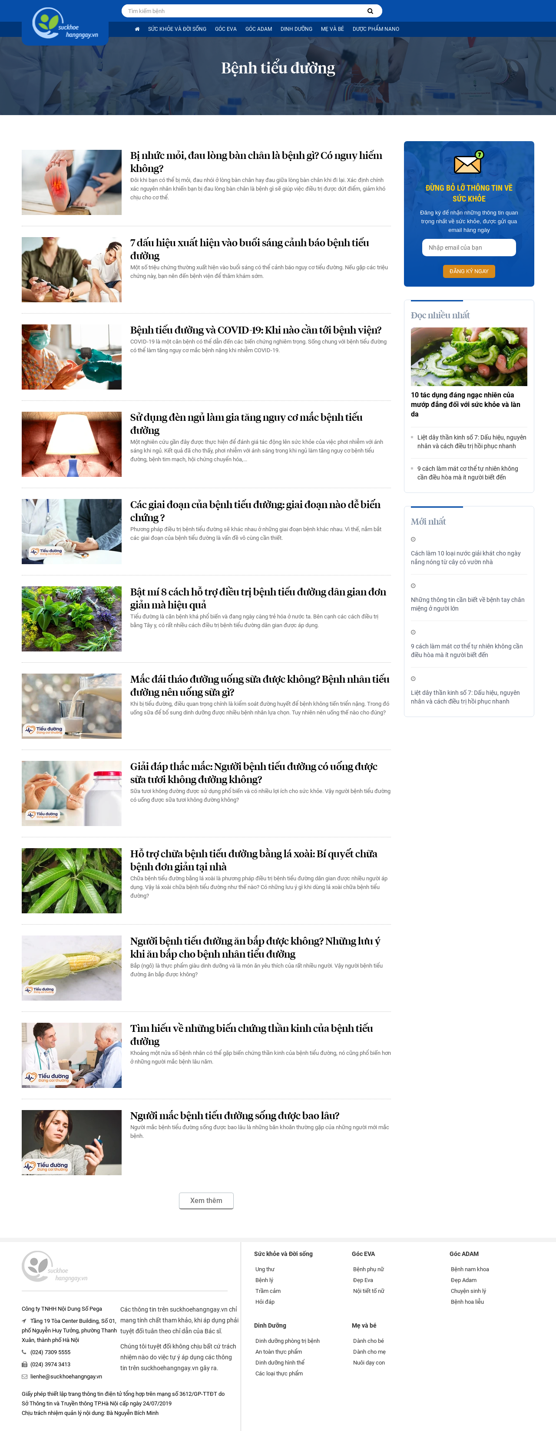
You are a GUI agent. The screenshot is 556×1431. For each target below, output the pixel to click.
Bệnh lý (264, 1280)
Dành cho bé (368, 1341)
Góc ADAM (258, 29)
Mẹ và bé (332, 29)
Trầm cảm (268, 1291)
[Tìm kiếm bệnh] (370, 11)
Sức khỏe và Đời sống (177, 29)
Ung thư (265, 1269)
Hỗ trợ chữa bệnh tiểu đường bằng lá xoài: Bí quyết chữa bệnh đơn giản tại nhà (253, 860)
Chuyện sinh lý (468, 1291)
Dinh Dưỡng (296, 29)
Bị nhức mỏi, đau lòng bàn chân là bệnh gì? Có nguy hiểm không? (256, 162)
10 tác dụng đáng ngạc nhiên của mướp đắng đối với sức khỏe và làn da (465, 404)
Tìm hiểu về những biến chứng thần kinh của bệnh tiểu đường (251, 1035)
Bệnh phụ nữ (368, 1269)
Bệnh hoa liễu (467, 1302)
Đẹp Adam (464, 1280)
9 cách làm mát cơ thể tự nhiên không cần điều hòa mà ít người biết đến (467, 473)
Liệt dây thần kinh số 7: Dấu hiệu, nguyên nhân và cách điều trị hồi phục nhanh (471, 441)
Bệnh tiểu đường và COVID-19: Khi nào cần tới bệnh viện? (255, 331)
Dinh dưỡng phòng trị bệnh (287, 1341)
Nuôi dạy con (369, 1362)
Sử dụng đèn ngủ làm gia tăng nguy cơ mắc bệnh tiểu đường (246, 424)
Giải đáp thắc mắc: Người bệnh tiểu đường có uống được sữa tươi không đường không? (253, 773)
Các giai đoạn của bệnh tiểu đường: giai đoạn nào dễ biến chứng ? (255, 511)
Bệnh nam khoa (470, 1269)
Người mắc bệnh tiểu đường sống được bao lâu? (234, 1116)
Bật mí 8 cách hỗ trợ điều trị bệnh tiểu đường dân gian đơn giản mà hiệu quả (258, 599)
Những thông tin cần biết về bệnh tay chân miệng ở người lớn (468, 604)
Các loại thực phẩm (279, 1373)
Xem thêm (206, 1200)
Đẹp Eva (363, 1280)
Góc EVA (226, 29)
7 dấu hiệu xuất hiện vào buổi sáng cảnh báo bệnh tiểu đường (249, 249)
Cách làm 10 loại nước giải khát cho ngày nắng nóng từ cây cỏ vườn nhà (466, 557)
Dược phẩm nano (376, 29)
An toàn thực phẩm (278, 1351)
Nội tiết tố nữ (368, 1291)
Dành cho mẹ (369, 1351)
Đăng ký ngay (469, 271)
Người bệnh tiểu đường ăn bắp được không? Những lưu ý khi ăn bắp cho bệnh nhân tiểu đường (255, 948)
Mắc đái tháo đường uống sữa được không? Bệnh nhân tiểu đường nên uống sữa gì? (260, 686)
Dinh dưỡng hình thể (279, 1362)
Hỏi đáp (265, 1302)
